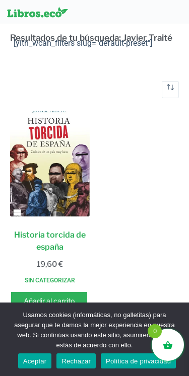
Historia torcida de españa (50, 241)
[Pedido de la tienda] (170, 89)
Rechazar (76, 361)
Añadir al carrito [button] (49, 300)
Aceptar (35, 361)
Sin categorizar (50, 280)
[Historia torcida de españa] (50, 163)
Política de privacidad (138, 361)
